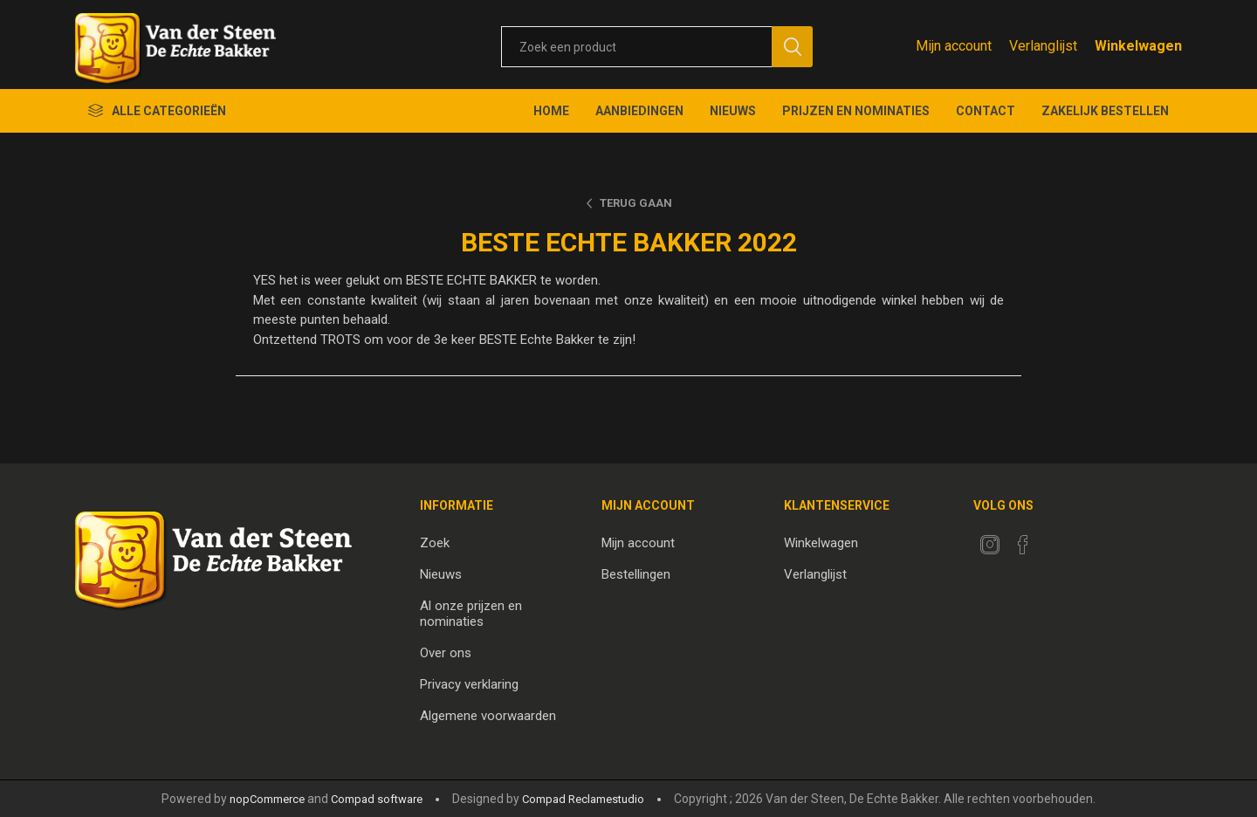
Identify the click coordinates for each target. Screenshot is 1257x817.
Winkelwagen (821, 543)
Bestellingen (635, 574)
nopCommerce (267, 799)
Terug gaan (636, 202)
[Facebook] (1023, 545)
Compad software (376, 799)
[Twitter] (990, 545)
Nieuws (441, 574)
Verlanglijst (815, 574)
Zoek (435, 543)
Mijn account (954, 46)
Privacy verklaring (469, 684)
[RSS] (1056, 539)
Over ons (445, 653)
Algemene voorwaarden (488, 716)
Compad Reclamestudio (583, 799)
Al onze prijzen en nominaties (471, 613)
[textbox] (636, 46)
